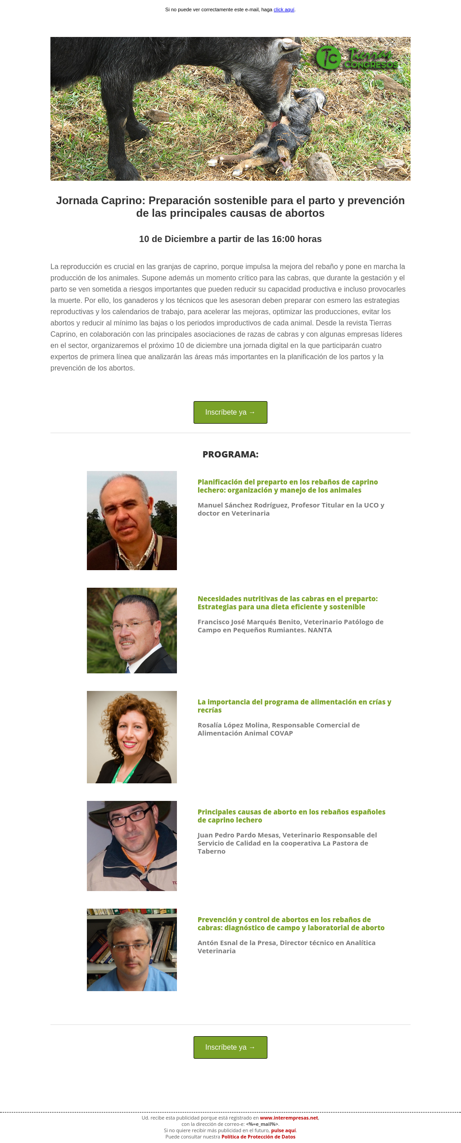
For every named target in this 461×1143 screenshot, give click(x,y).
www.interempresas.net (289, 1118)
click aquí (284, 9)
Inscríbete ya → (230, 412)
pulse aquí (283, 1130)
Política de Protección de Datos (258, 1137)
